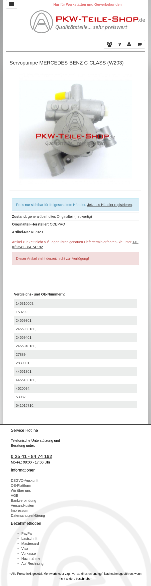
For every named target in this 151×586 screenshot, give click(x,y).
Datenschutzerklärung (28, 516)
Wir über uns (21, 490)
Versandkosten (22, 506)
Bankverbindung (23, 500)
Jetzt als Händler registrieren (109, 205)
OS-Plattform (21, 486)
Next (137, 128)
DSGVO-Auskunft (24, 480)
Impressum (19, 510)
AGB (14, 496)
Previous (13, 128)
